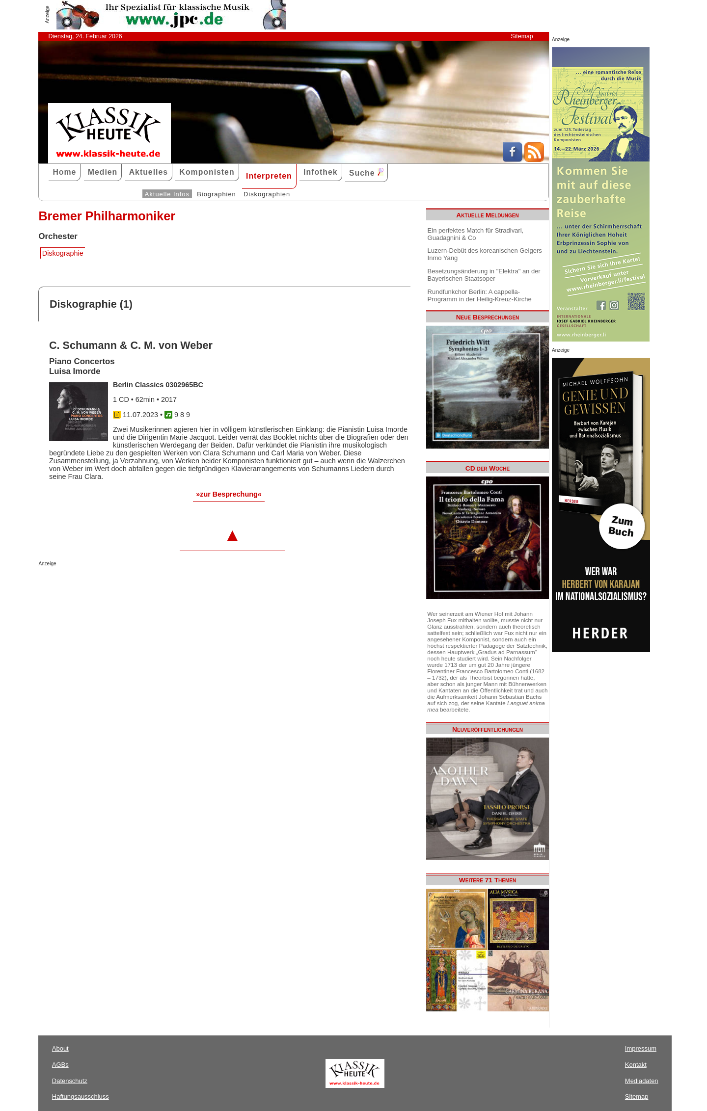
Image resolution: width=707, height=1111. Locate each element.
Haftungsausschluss (80, 1096)
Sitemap (522, 36)
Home (64, 172)
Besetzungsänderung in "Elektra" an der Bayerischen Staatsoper (484, 274)
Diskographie (62, 253)
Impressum (640, 1048)
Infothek (320, 172)
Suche (366, 172)
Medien (103, 172)
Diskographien (267, 194)
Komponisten (206, 172)
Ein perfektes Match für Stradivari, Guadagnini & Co (476, 234)
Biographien (216, 194)
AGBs (60, 1064)
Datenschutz (69, 1081)
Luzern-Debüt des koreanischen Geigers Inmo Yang (485, 254)
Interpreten (269, 176)
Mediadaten (641, 1081)
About (60, 1048)
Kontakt (636, 1064)
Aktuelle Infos (167, 194)
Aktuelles (148, 172)
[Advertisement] (153, 586)
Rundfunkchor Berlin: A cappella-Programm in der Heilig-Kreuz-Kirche (480, 295)
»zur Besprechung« (229, 494)
